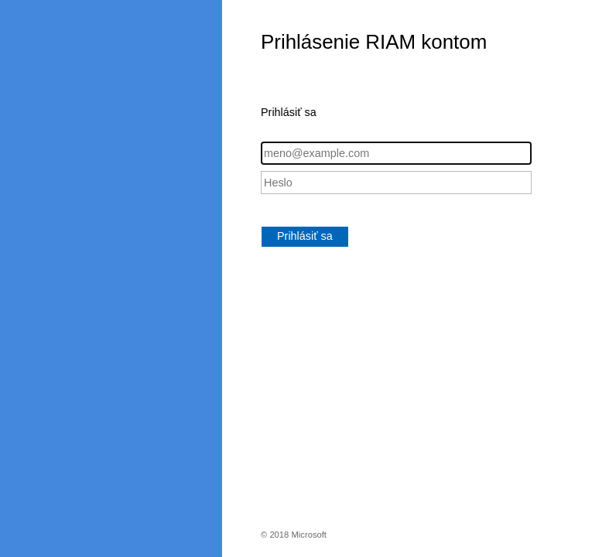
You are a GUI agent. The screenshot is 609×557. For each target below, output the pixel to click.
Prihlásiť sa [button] (305, 236)
